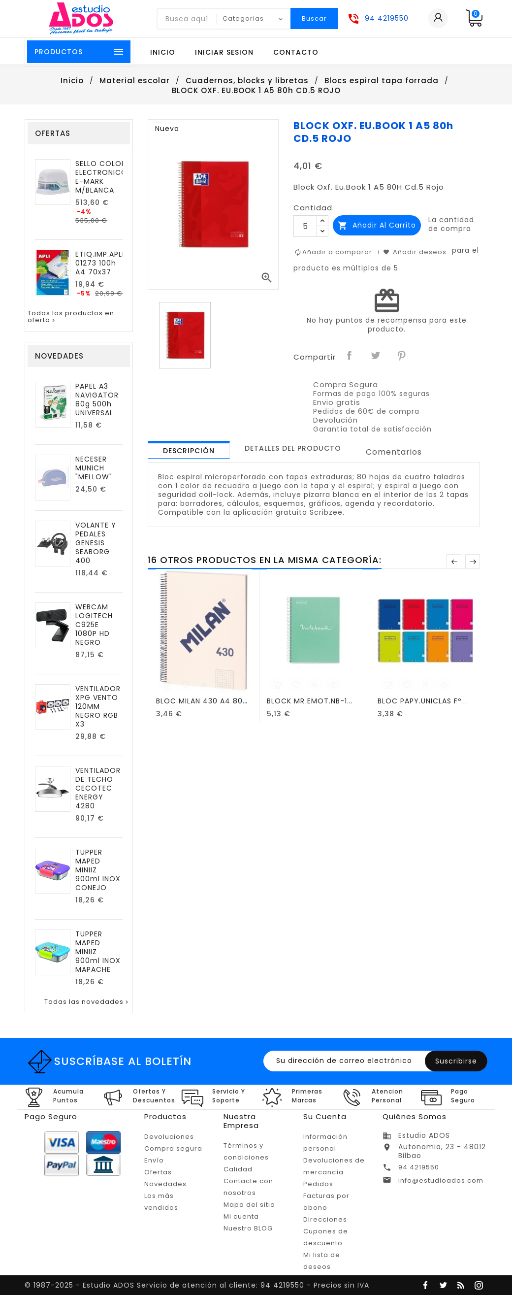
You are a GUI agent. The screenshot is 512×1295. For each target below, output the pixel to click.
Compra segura (173, 1148)
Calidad (238, 1169)
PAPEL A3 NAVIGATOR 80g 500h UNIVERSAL (97, 399)
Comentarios (394, 452)
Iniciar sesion (224, 52)
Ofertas (158, 1172)
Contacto (296, 52)
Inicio (162, 52)
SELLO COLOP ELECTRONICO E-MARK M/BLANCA (101, 177)
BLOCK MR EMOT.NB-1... (310, 701)
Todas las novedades (87, 1001)
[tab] (189, 450)
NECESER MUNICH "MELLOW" (93, 468)
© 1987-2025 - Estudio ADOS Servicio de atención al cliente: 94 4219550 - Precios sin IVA (197, 1285)
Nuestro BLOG (248, 1228)
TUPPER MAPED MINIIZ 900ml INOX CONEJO (98, 870)
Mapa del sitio (249, 1204)
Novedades (165, 1184)
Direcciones (325, 1219)
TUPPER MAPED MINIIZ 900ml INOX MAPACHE (98, 952)
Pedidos (318, 1184)
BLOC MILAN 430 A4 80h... (205, 701)
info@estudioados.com (440, 1180)
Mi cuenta (241, 1216)
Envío (154, 1160)
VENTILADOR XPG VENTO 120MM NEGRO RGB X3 (98, 706)
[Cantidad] (305, 226)
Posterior (472, 561)
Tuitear (375, 356)
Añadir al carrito (377, 225)
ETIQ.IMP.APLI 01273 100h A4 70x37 (99, 263)
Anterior (454, 561)
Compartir (349, 356)
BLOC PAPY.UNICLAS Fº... (422, 701)
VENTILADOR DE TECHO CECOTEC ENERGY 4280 (98, 788)
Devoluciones (169, 1136)
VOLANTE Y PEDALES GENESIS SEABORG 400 (95, 543)
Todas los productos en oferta (71, 317)
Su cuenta (325, 1116)
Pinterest (402, 356)
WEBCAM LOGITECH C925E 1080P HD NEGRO (94, 624)
